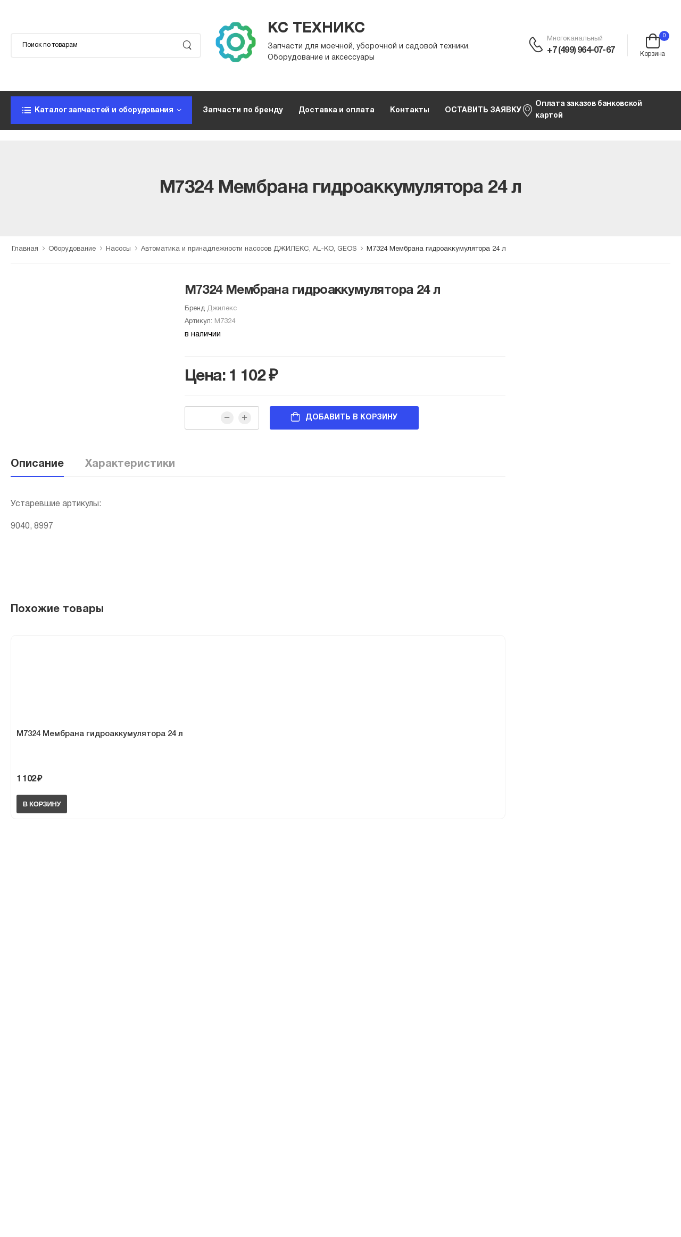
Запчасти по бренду (243, 110)
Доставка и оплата (336, 110)
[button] (101, 110)
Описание (37, 464)
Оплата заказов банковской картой (581, 110)
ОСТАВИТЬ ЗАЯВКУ (483, 110)
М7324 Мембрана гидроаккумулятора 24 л (99, 734)
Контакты (409, 110)
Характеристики (130, 464)
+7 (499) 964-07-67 (580, 50)
